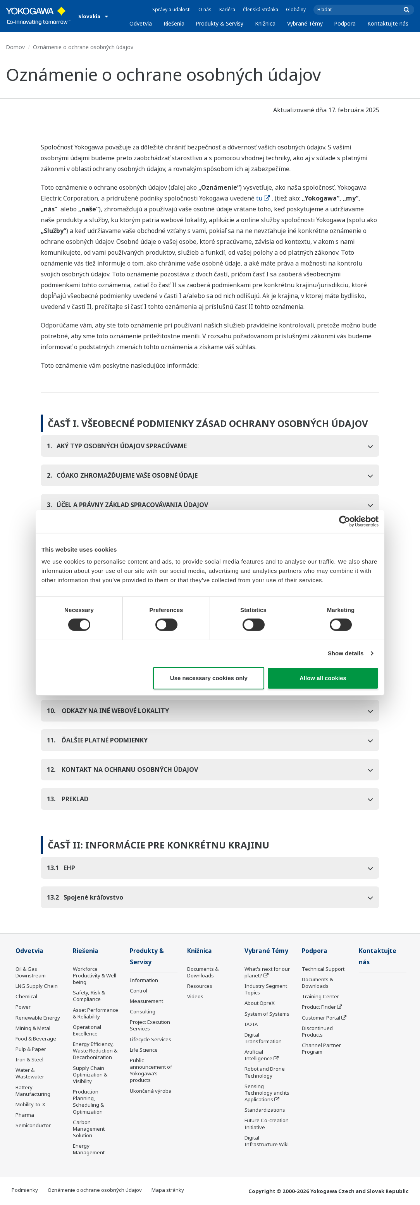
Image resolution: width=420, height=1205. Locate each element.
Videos (195, 996)
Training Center (320, 996)
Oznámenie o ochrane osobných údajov (95, 1189)
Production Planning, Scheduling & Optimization (88, 1101)
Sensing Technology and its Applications (266, 1093)
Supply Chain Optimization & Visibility (90, 1074)
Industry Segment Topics (265, 989)
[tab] (210, 446)
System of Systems (266, 1013)
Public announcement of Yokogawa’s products (151, 1070)
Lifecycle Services (150, 1039)
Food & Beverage (35, 1038)
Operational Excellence (87, 1030)
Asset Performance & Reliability (95, 1013)
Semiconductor (33, 1125)
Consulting (142, 1011)
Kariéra (227, 9)
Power (23, 1006)
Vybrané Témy (305, 23)
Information (144, 980)
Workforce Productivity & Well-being (95, 975)
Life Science (144, 1049)
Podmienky (25, 1189)
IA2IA (251, 1024)
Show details (346, 653)
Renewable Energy (37, 1017)
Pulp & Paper (30, 1049)
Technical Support (323, 968)
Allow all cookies (323, 678)
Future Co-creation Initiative (266, 1123)
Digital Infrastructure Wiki (266, 1141)
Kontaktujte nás (387, 23)
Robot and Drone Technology (264, 1072)
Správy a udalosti (171, 9)
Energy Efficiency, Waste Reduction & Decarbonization (95, 1050)
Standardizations (264, 1109)
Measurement (146, 1001)
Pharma (24, 1114)
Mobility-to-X (30, 1104)
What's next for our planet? (267, 972)
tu (263, 198)
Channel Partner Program (321, 1048)
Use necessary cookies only (209, 678)
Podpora (345, 23)
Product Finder (319, 1006)
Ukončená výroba (151, 1090)
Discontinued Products (317, 1031)
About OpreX (259, 1002)
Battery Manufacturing (32, 1090)
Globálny (296, 9)
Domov (15, 47)
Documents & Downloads (203, 972)
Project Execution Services (150, 1025)
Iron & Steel (29, 1059)
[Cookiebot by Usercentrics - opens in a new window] (345, 521)
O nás (205, 9)
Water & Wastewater (29, 1073)
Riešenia (174, 23)
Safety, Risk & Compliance (89, 996)
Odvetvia (140, 23)
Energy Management (89, 1149)
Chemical (26, 996)
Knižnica (265, 23)
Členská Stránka (260, 9)
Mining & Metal (32, 1028)
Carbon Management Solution (89, 1129)
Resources (199, 985)
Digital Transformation (263, 1038)
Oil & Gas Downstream (30, 972)
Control (138, 990)
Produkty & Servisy (219, 23)
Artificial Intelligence (258, 1055)
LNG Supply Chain (36, 985)
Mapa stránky (167, 1189)
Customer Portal (321, 1017)
